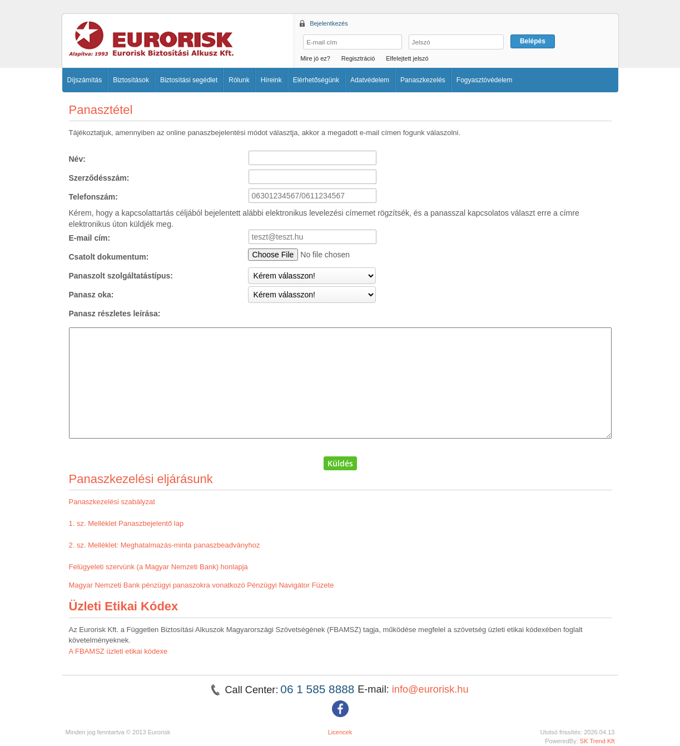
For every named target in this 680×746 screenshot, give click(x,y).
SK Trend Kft (597, 741)
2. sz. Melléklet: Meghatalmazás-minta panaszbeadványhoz (164, 545)
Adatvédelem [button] (369, 80)
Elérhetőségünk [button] (316, 80)
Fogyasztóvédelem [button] (484, 80)
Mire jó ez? (315, 58)
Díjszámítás (84, 80)
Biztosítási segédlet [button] (188, 80)
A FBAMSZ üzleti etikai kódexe (118, 651)
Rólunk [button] (239, 80)
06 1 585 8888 (319, 689)
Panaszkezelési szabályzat (112, 502)
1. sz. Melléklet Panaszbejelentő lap (126, 523)
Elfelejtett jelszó (407, 58)
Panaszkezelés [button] (422, 80)
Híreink (271, 80)
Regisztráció (358, 58)
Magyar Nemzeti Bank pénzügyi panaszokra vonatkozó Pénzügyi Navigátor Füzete (201, 585)
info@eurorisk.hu (430, 689)
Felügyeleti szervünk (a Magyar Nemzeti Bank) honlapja (158, 567)
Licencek (340, 732)
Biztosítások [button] (131, 80)
